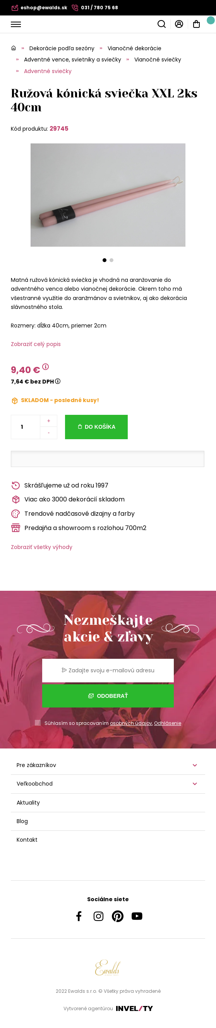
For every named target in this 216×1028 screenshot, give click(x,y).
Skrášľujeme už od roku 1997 (59, 486)
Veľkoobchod (35, 784)
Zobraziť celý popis (36, 344)
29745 (59, 128)
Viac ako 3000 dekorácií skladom (68, 500)
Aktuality (28, 802)
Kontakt (27, 840)
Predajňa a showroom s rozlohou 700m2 (78, 528)
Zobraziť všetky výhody (41, 547)
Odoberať (108, 696)
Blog (22, 821)
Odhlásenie (167, 723)
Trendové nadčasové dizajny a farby (73, 514)
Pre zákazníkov (36, 765)
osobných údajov (131, 723)
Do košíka (100, 427)
